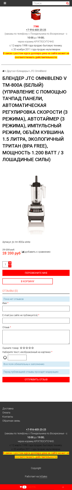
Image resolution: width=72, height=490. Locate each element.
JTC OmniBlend (38, 71)
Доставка (7, 408)
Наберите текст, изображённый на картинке (26, 352)
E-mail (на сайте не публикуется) (20, 315)
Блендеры (22, 71)
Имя (4, 303)
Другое (11, 71)
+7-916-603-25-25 (36, 29)
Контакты (7, 416)
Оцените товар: (10, 348)
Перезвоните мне (36, 273)
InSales (43, 476)
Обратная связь (11, 420)
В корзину (27, 281)
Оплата (6, 412)
